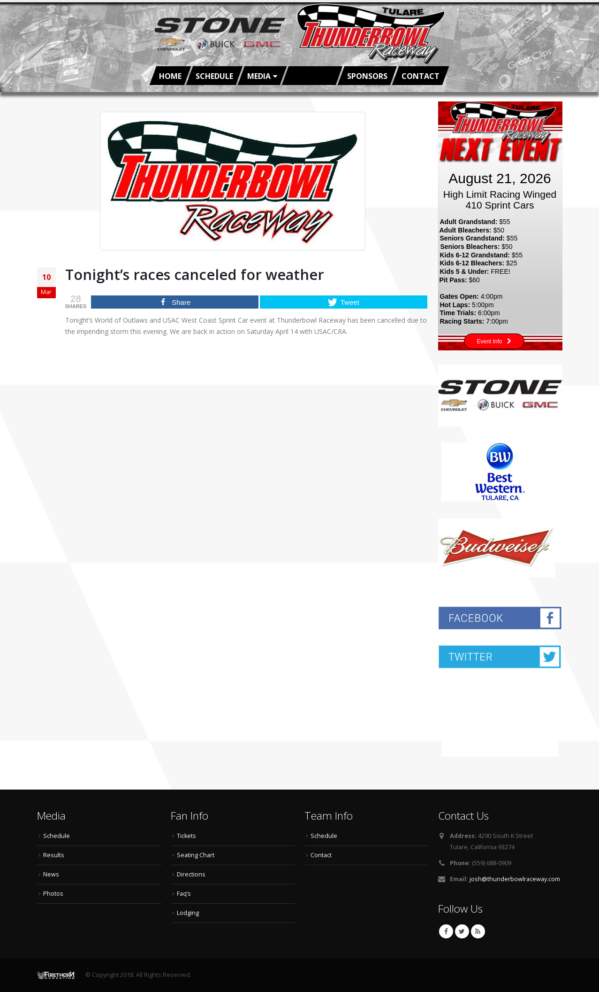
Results (53, 855)
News (51, 874)
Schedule (214, 76)
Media (259, 76)
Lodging (188, 913)
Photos (53, 894)
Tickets (186, 836)
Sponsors (367, 76)
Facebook (446, 931)
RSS (478, 931)
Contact (421, 76)
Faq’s (184, 894)
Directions (191, 874)
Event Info (494, 341)
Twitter (462, 931)
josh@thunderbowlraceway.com (515, 879)
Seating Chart (195, 855)
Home (170, 76)
